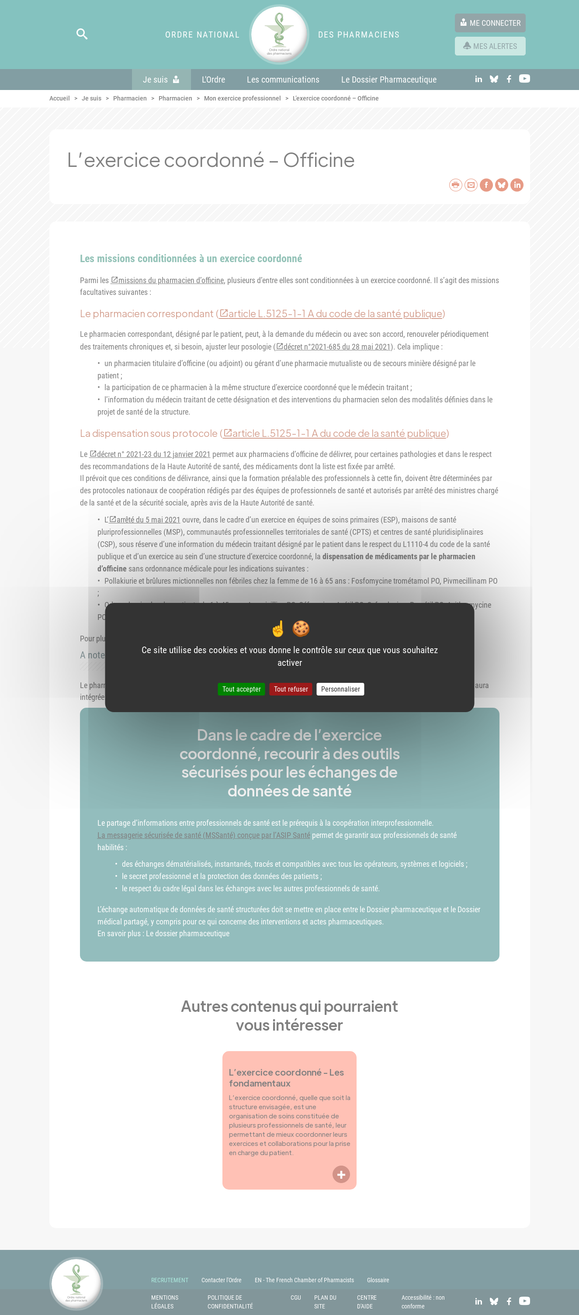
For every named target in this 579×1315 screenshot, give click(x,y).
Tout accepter (241, 689)
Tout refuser (291, 689)
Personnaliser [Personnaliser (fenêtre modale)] (340, 689)
